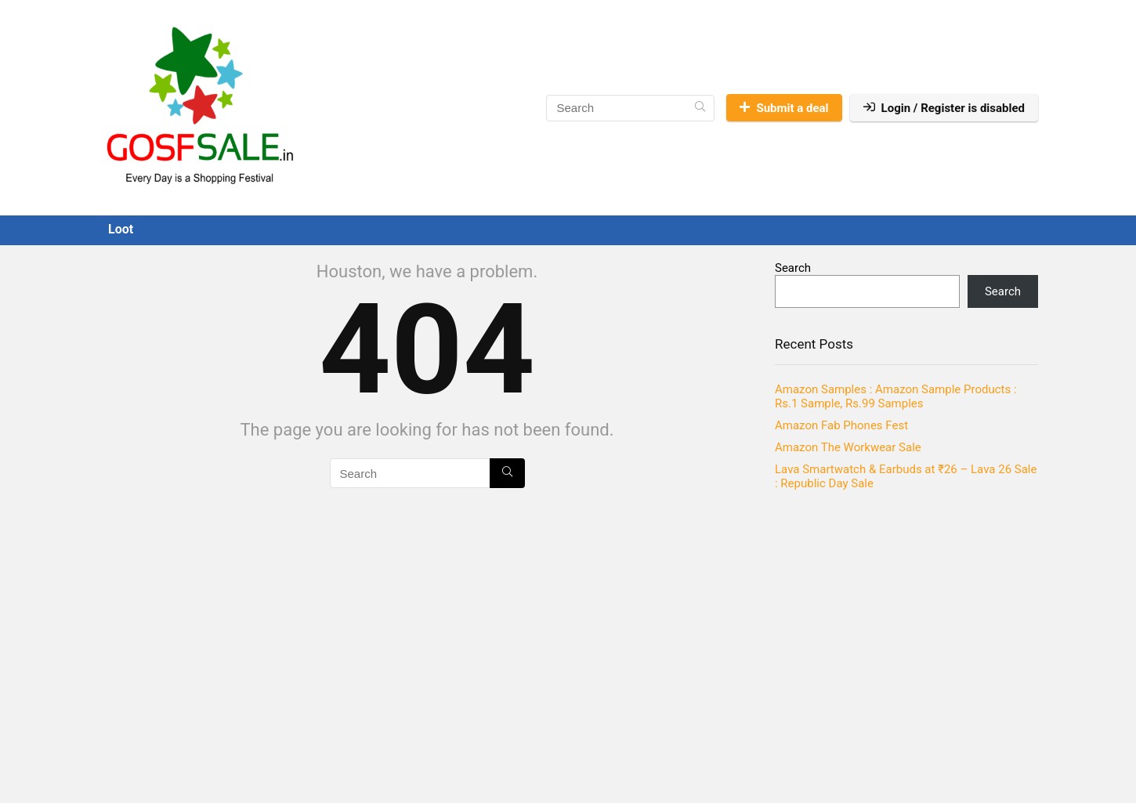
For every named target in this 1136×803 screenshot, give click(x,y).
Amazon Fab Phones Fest (841, 425)
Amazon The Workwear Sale (848, 447)
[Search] (700, 108)
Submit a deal (784, 108)
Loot (120, 229)
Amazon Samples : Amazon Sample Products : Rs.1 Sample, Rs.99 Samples (896, 396)
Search (793, 268)
